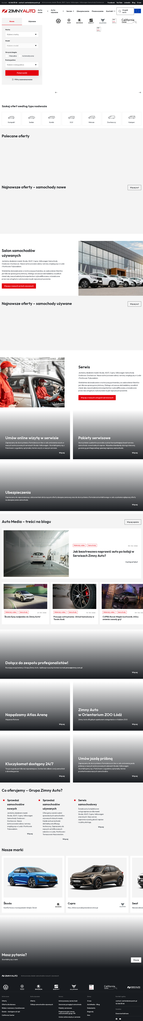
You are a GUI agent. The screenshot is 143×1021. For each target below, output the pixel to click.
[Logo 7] (130, 29)
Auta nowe (43, 11)
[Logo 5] (114, 21)
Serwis (70, 11)
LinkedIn (127, 2)
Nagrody (90, 1012)
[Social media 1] (120, 1019)
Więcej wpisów (133, 522)
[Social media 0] (116, 1019)
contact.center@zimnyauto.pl (29, 2)
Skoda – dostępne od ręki (11, 1012)
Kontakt (110, 11)
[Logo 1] (68, 21)
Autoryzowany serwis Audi (68, 1001)
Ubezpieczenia (83, 11)
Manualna (11, 56)
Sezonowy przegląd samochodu (70, 1004)
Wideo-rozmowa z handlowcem (13, 1008)
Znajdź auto (123, 11)
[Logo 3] (91, 21)
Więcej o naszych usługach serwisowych (97, 398)
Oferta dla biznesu (8, 1004)
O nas (139, 2)
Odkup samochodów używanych (41, 1004)
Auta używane (57, 11)
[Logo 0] (58, 21)
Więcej (136, 960)
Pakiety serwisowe (65, 1008)
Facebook (111, 2)
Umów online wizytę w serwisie (69, 1017)
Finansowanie (97, 11)
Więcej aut (134, 187)
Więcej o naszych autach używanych (19, 286)
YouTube (119, 2)
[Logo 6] (129, 21)
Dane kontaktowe (122, 1013)
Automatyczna (26, 56)
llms (88, 1015)
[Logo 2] (79, 21)
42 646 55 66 (12, 2)
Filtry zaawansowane (22, 79)
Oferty (4, 1001)
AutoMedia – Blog (93, 1004)
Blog (133, 2)
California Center (8, 1015)
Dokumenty (91, 1008)
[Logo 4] (103, 21)
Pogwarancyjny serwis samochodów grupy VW (67, 1012)
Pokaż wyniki (22, 73)
